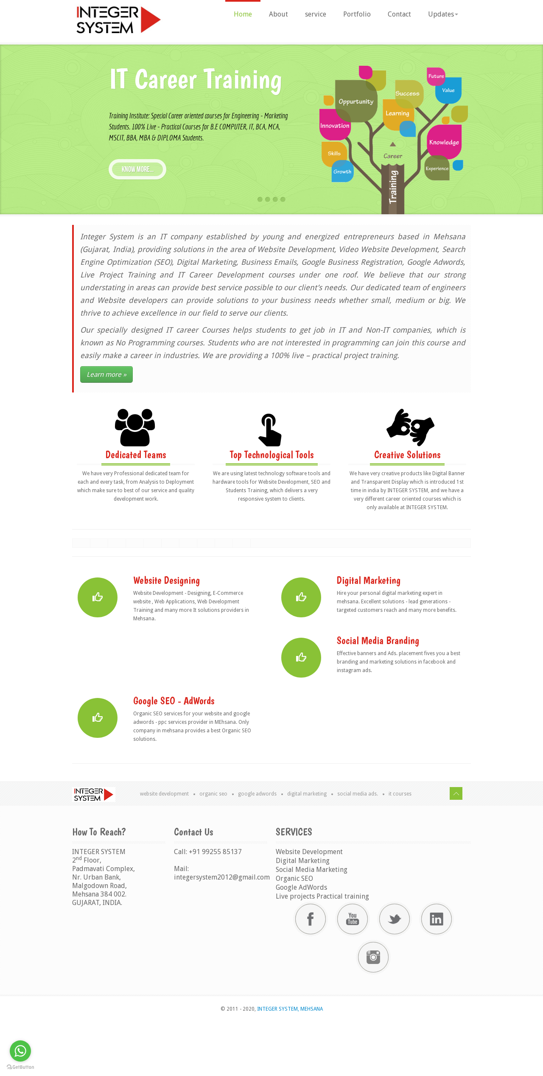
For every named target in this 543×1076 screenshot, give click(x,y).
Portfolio (357, 14)
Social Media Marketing (311, 924)
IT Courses (400, 848)
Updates (443, 14)
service (315, 14)
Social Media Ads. (357, 848)
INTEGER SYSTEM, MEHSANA (289, 1063)
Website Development (164, 848)
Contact (399, 14)
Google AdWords (257, 848)
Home (243, 14)
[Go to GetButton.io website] (20, 1067)
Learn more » (106, 374)
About (278, 14)
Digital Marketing (307, 848)
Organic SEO (213, 848)
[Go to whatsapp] (20, 1051)
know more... (138, 169)
